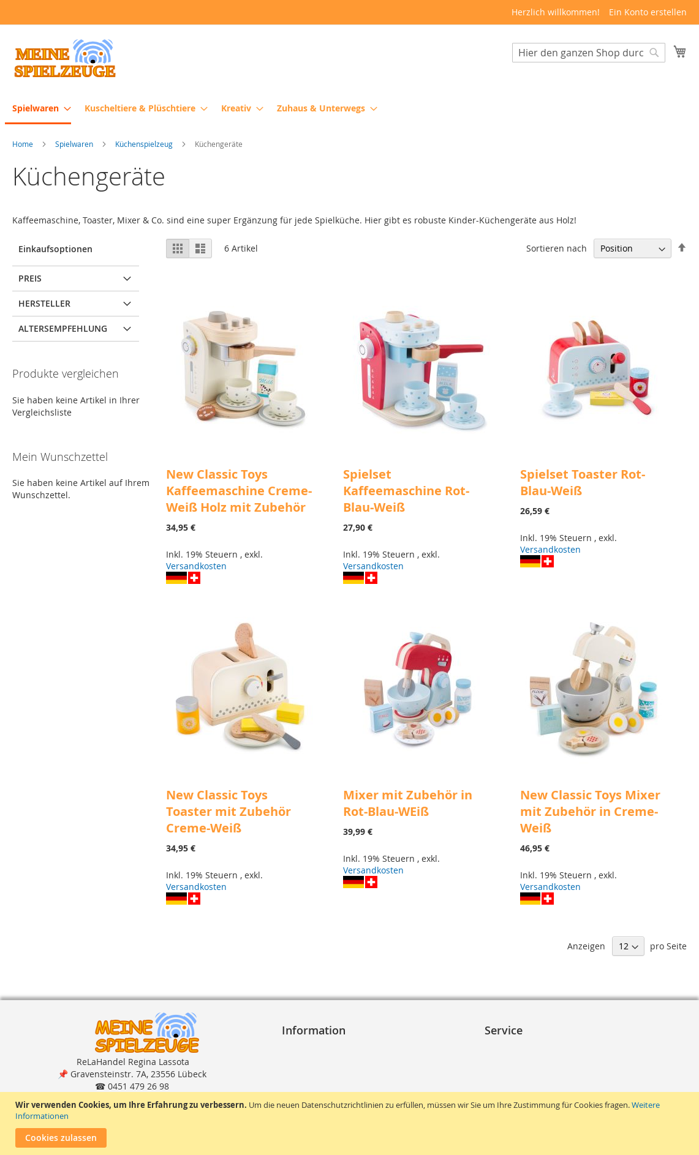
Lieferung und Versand (537, 1073)
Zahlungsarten (519, 1061)
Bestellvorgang (520, 1049)
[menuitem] (38, 109)
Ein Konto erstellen (648, 12)
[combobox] (588, 53)
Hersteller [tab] (44, 304)
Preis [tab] (30, 279)
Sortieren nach (556, 249)
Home (23, 144)
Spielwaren (75, 144)
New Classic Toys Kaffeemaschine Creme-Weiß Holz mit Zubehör (239, 491)
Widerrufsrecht (318, 1085)
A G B (298, 1061)
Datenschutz (312, 1073)
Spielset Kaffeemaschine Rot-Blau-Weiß (406, 491)
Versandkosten (196, 566)
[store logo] (64, 58)
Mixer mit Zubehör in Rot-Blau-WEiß (407, 803)
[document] (351, 1123)
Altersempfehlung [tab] (62, 329)
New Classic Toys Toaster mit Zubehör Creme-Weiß (228, 812)
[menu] (349, 109)
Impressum (310, 1049)
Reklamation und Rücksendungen (559, 1085)
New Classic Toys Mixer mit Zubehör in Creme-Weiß (590, 812)
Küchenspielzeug (145, 144)
